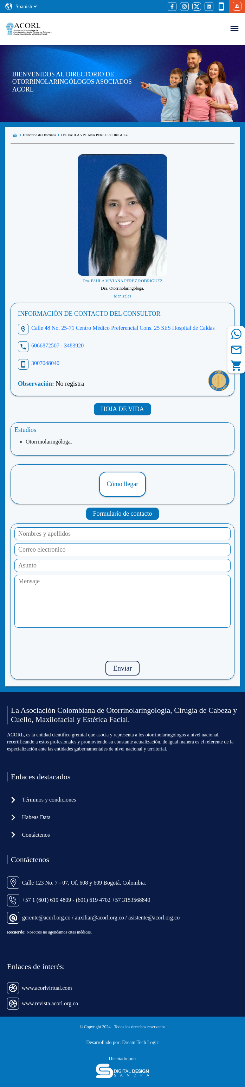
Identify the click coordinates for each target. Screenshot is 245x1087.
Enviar (122, 668)
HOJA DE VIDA (122, 409)
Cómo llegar (122, 484)
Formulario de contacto (122, 513)
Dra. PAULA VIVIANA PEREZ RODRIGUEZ (94, 135)
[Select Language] (26, 6)
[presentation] (122, 644)
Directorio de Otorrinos (39, 135)
